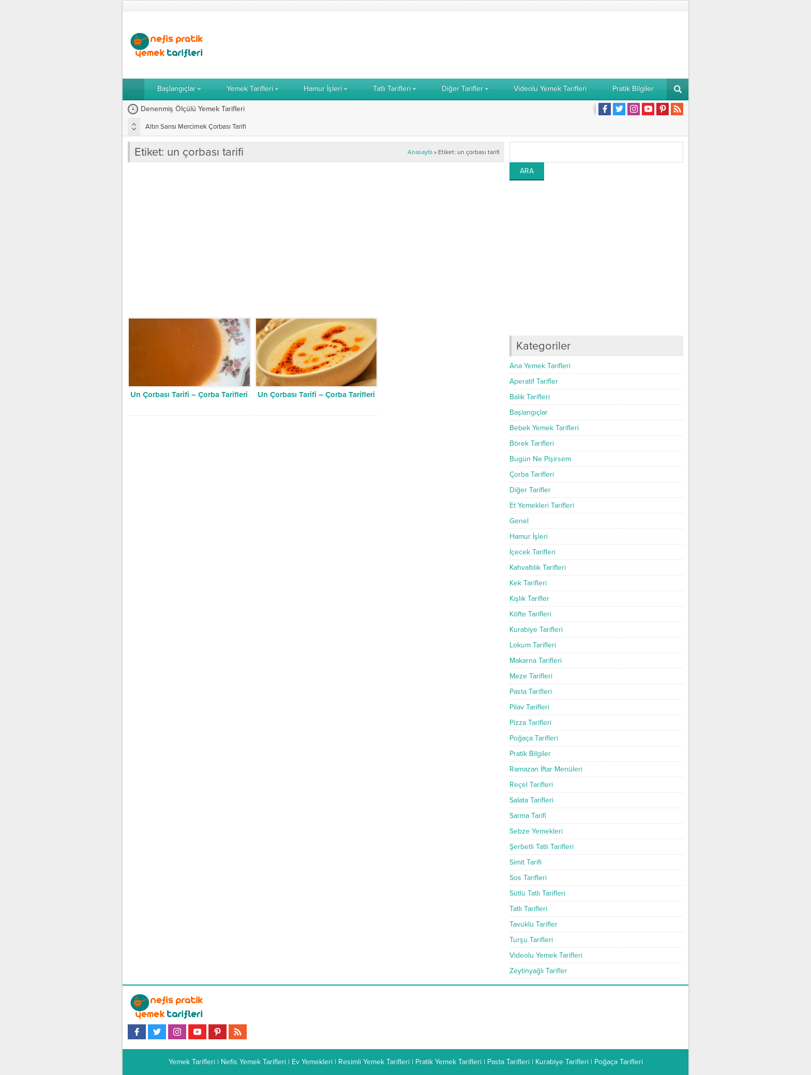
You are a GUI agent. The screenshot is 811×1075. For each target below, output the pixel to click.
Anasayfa (420, 152)
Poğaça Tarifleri (533, 738)
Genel (519, 521)
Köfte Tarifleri (530, 614)
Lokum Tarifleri (532, 645)
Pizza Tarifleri (530, 722)
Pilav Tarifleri (529, 707)
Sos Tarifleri (528, 877)
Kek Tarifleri (528, 583)
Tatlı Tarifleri (528, 908)
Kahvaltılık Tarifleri (537, 567)
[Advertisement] (495, 45)
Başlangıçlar (528, 412)
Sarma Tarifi (527, 815)
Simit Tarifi (525, 862)
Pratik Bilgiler (530, 753)
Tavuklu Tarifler (533, 924)
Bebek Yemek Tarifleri (544, 427)
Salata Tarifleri (531, 800)
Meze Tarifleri (530, 676)
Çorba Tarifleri (531, 474)
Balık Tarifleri (529, 396)
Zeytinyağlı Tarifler (538, 970)
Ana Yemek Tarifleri (539, 365)
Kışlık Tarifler (529, 598)
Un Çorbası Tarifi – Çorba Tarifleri (189, 394)
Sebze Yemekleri (536, 831)
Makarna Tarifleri (535, 660)
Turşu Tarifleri (531, 939)
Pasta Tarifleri (530, 691)
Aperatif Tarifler (533, 381)
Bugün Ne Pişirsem (540, 459)
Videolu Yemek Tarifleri (545, 955)
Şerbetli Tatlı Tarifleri (541, 846)
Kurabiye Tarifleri (536, 629)
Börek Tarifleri (531, 443)
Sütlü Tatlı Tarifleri (537, 893)
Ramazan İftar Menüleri (545, 769)
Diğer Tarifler (530, 490)
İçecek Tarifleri (532, 552)
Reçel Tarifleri (531, 784)
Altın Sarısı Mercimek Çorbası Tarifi (195, 127)
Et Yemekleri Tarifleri (541, 505)
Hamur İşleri (528, 536)
